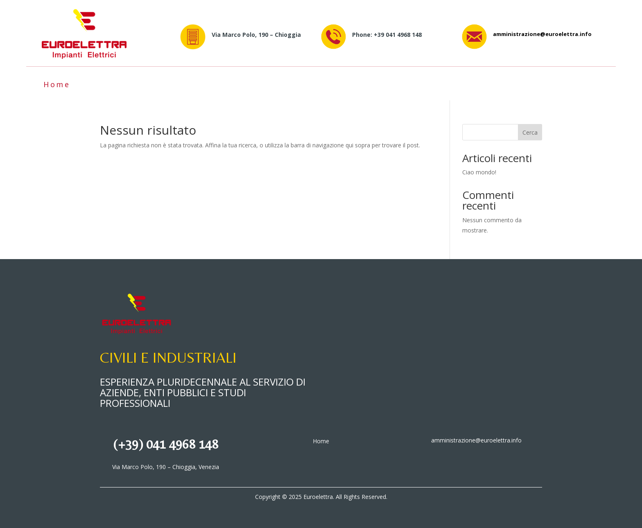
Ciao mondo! (479, 172)
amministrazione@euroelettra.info (542, 34)
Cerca (530, 132)
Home (56, 84)
